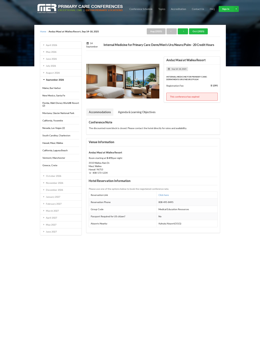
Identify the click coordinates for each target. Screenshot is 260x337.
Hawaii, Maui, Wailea (52, 142)
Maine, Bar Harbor (51, 88)
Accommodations (100, 112)
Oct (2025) (198, 31)
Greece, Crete (49, 165)
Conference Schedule (141, 8)
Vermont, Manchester (53, 157)
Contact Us (198, 8)
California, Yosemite (52, 120)
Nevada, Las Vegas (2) (53, 128)
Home (43, 31)
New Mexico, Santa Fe (53, 95)
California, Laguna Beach (55, 150)
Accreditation (178, 8)
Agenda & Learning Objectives (137, 112)
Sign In (230, 9)
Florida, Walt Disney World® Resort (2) (60, 104)
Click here (164, 195)
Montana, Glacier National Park (58, 113)
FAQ (212, 8)
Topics (161, 8)
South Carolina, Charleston (56, 135)
